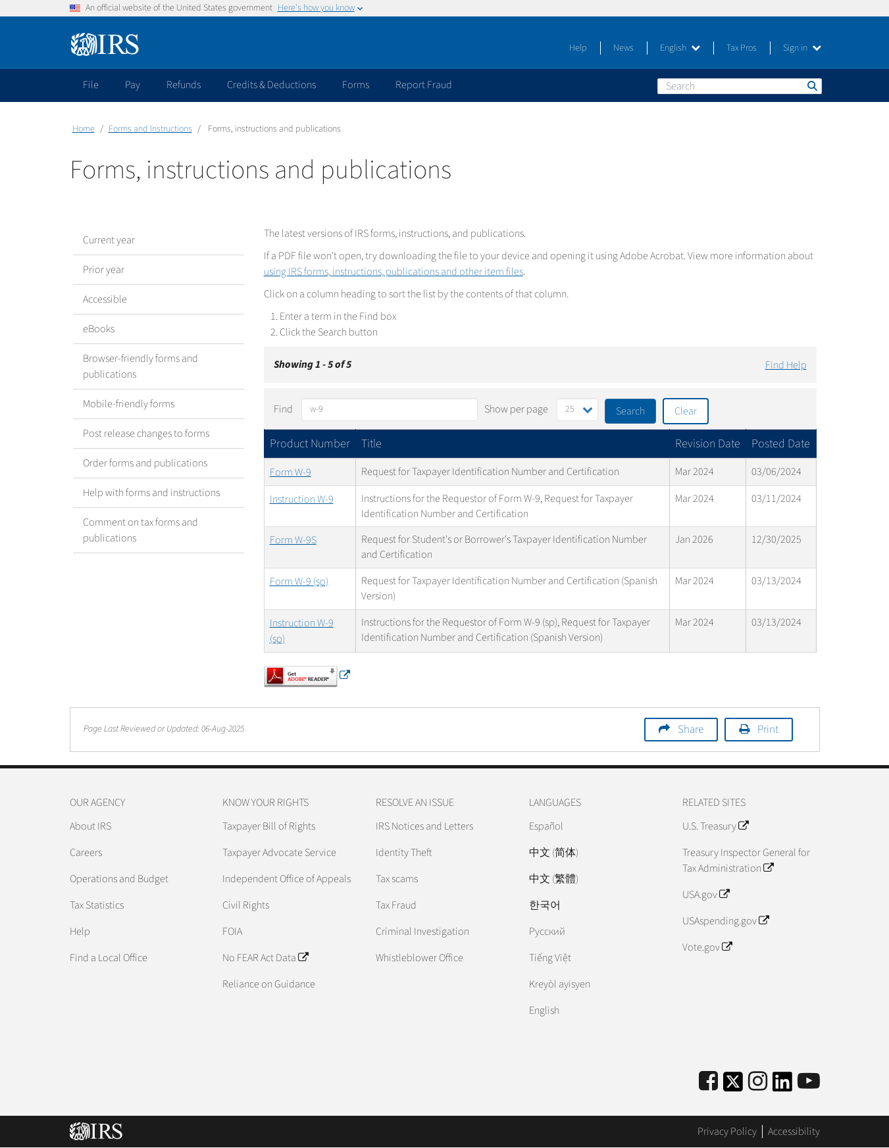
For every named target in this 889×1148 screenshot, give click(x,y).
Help (578, 48)
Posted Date (780, 444)
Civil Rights (245, 905)
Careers (86, 852)
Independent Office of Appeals (286, 879)
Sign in (802, 48)
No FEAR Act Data (265, 958)
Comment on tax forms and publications (140, 530)
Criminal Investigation (422, 931)
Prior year (103, 269)
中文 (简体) (553, 852)
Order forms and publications (145, 463)
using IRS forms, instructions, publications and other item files (393, 271)
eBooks (98, 329)
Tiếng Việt (550, 958)
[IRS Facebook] (708, 1082)
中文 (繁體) (553, 879)
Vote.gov (707, 947)
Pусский (547, 931)
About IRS (90, 826)
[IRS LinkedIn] (782, 1086)
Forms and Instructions (150, 129)
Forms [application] (355, 85)
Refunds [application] (183, 85)
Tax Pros (741, 48)
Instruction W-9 (302, 499)
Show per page (516, 409)
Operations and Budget (119, 879)
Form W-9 (290, 472)
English (680, 48)
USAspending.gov (725, 921)
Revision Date (707, 444)
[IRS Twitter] (733, 1086)
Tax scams (397, 879)
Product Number (310, 444)
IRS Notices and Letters (424, 826)
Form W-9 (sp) (299, 581)
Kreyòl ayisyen (559, 984)
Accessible (105, 299)
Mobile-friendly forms (128, 404)
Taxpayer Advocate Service (279, 852)
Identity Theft (404, 852)
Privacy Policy (727, 1131)
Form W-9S (293, 540)
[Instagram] (757, 1082)
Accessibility (794, 1131)
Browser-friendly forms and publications (140, 366)
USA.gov (705, 894)
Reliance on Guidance (268, 984)
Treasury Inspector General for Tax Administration (746, 860)
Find (283, 409)
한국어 (545, 905)
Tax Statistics (97, 905)
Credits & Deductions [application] (271, 85)
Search (811, 85)
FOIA (232, 931)
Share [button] (690, 729)
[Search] (739, 86)
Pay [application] (132, 85)
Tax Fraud (396, 905)
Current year (109, 240)
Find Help (786, 365)
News (623, 48)
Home (83, 129)
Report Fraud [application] (423, 85)
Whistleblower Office (419, 958)
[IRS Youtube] (809, 1082)
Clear (685, 411)
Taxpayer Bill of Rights (268, 826)
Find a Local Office (108, 958)
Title (371, 444)
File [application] (91, 85)
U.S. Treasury (715, 826)
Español (546, 826)
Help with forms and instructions (151, 493)
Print (767, 729)
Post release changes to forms (146, 433)
